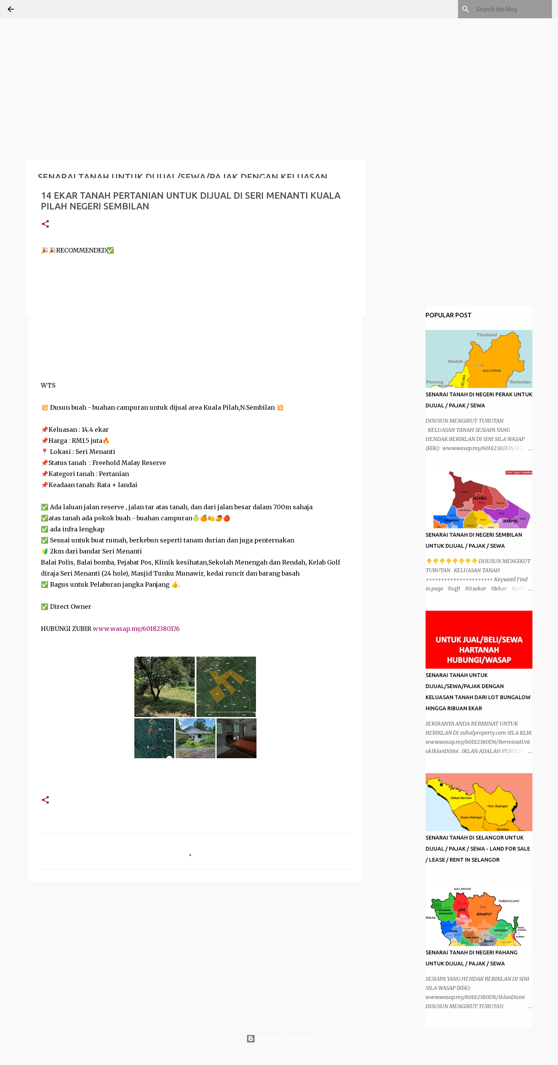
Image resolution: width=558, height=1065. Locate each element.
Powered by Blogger (279, 1038)
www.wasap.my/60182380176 (136, 628)
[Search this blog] (512, 9)
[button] (45, 224)
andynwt (297, 1054)
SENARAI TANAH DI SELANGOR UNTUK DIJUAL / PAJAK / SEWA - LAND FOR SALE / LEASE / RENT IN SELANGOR (478, 849)
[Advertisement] (57, 47)
